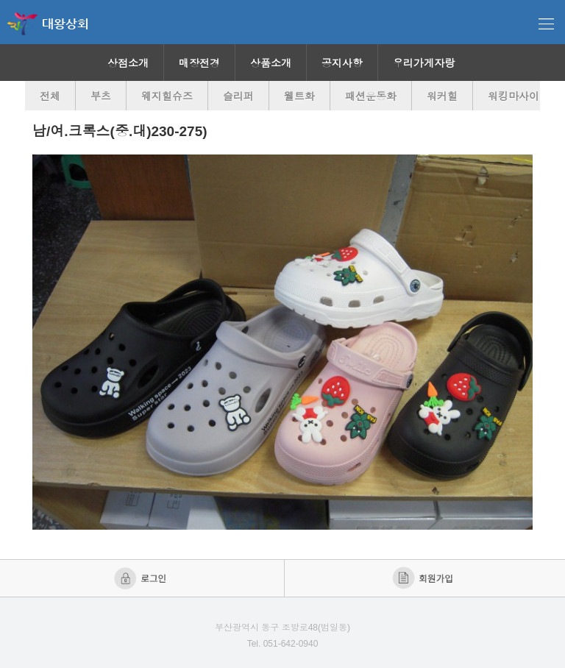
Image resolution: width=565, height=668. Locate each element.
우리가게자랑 (424, 63)
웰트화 (299, 96)
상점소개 (128, 63)
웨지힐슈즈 (167, 96)
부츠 (100, 96)
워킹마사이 (513, 96)
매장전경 (199, 63)
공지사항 (342, 63)
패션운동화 (371, 96)
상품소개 (270, 63)
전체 (50, 96)
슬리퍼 (238, 96)
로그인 (142, 578)
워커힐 (442, 96)
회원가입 (424, 578)
